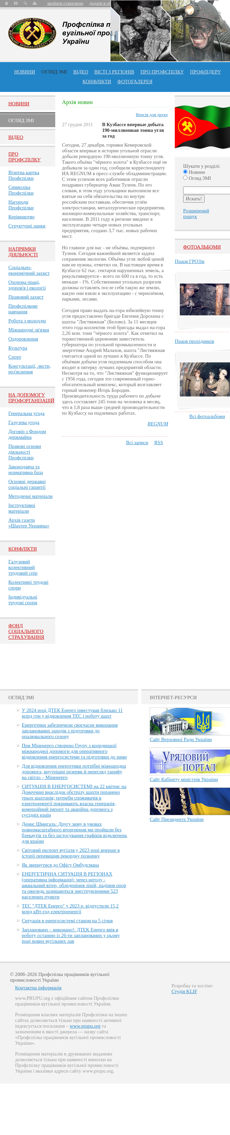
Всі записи (137, 442)
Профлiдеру (205, 71)
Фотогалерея (134, 81)
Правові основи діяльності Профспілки (24, 452)
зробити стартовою (65, 3)
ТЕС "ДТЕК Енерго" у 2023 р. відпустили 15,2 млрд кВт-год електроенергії (70, 908)
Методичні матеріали (30, 496)
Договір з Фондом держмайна (27, 434)
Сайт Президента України (177, 819)
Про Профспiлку (24, 156)
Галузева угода (23, 422)
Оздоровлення (23, 339)
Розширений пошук (196, 213)
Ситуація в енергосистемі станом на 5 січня (67, 920)
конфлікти (97, 81)
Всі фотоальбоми (207, 416)
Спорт (14, 357)
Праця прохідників (194, 341)
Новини (24, 71)
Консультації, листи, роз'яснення (29, 368)
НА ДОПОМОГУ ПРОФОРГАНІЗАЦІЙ (31, 397)
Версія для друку (152, 114)
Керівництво (21, 216)
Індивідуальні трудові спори (22, 599)
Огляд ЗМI (21, 120)
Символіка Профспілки (20, 190)
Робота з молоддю (27, 320)
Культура (17, 348)
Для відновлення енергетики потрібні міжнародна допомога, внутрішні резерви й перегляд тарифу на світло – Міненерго (74, 771)
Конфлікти (22, 549)
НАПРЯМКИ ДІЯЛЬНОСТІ (23, 251)
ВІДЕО (80, 71)
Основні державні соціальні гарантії (27, 484)
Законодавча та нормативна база (25, 469)
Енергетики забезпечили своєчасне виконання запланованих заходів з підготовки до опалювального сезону (70, 730)
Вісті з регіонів (114, 71)
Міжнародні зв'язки (28, 329)
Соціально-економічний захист (29, 270)
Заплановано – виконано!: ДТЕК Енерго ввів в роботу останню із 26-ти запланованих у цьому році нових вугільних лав (71, 935)
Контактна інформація (38, 987)
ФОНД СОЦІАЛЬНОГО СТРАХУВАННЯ (26, 631)
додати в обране (104, 3)
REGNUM (158, 423)
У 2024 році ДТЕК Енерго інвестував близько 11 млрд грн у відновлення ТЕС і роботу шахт (72, 713)
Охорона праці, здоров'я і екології (27, 285)
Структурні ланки (27, 225)
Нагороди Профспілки (20, 204)
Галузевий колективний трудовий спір (22, 567)
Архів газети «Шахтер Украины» (28, 522)
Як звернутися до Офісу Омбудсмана (60, 865)
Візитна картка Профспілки (23, 175)
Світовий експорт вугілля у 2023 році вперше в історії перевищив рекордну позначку (71, 853)
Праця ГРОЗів (189, 261)
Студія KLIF (184, 991)
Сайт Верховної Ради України (181, 739)
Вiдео (15, 137)
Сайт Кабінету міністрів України (184, 779)
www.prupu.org (85, 1026)
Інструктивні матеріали (21, 508)
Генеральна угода (26, 413)
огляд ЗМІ (54, 71)
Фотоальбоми (202, 247)
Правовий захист (26, 297)
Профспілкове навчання (23, 308)
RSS (158, 442)
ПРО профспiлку (162, 71)
